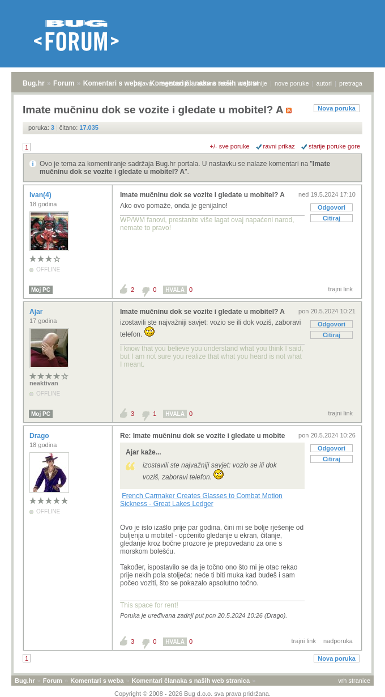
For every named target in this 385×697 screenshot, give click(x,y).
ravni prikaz (279, 146)
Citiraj (331, 218)
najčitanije (253, 83)
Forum (63, 83)
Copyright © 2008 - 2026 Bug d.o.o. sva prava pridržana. (192, 693)
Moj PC (40, 290)
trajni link (340, 289)
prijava (143, 83)
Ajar (37, 312)
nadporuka (338, 641)
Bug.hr (34, 83)
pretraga (350, 83)
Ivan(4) (41, 195)
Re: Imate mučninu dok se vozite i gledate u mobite (202, 436)
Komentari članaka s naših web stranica (191, 680)
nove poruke (292, 83)
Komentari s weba (112, 83)
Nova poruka (337, 108)
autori (324, 83)
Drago (40, 436)
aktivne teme (214, 83)
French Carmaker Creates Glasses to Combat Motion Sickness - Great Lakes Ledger (201, 500)
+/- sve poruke (230, 146)
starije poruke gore (334, 146)
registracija (175, 83)
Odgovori (331, 207)
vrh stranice (354, 680)
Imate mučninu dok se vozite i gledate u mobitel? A (202, 195)
